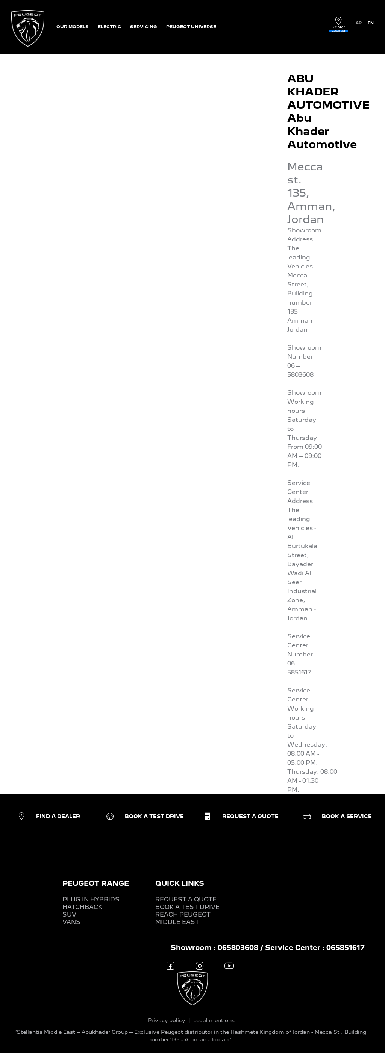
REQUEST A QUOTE (186, 899)
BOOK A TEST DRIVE (187, 907)
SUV (69, 914)
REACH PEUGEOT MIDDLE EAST (183, 918)
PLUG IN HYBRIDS (91, 899)
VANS (71, 922)
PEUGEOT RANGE (95, 883)
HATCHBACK (82, 907)
